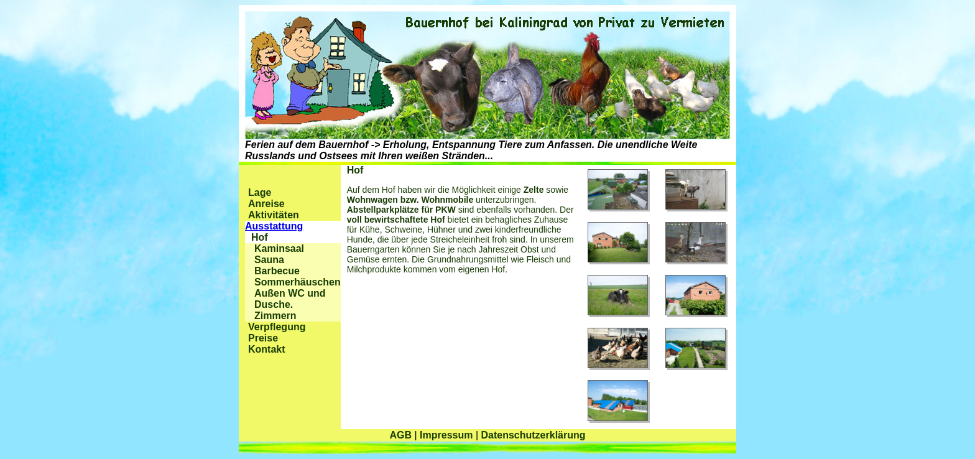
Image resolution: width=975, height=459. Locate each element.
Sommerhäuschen (297, 282)
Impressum (446, 435)
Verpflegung (276, 327)
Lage (259, 192)
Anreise (266, 203)
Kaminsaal (279, 248)
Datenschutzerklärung (533, 435)
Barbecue (277, 271)
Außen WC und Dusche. (290, 299)
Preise (263, 338)
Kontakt (266, 349)
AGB (400, 435)
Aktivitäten (273, 215)
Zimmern (275, 315)
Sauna (269, 259)
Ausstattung (274, 226)
